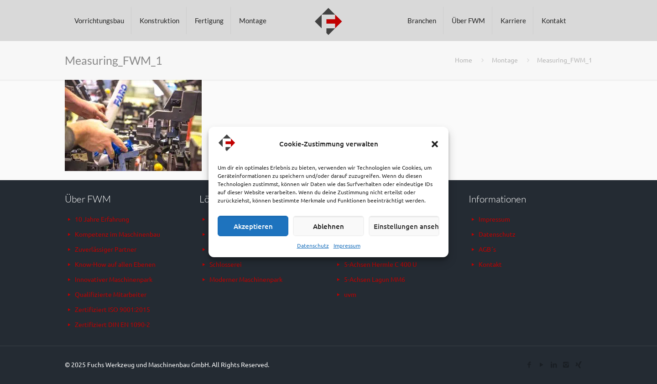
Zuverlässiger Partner (105, 249)
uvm (350, 294)
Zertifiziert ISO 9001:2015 (112, 309)
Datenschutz (313, 245)
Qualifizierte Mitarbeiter (110, 294)
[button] (434, 144)
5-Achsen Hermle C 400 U (380, 264)
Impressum (347, 245)
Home (463, 60)
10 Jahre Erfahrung (102, 219)
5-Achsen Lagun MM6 (374, 279)
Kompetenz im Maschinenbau (117, 234)
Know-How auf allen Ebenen (115, 264)
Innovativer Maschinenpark (113, 279)
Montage (505, 60)
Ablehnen (328, 226)
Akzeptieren (253, 226)
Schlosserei (225, 264)
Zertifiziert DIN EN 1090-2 (112, 324)
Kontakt (490, 264)
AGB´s (487, 249)
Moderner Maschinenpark (245, 279)
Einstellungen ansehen (406, 226)
